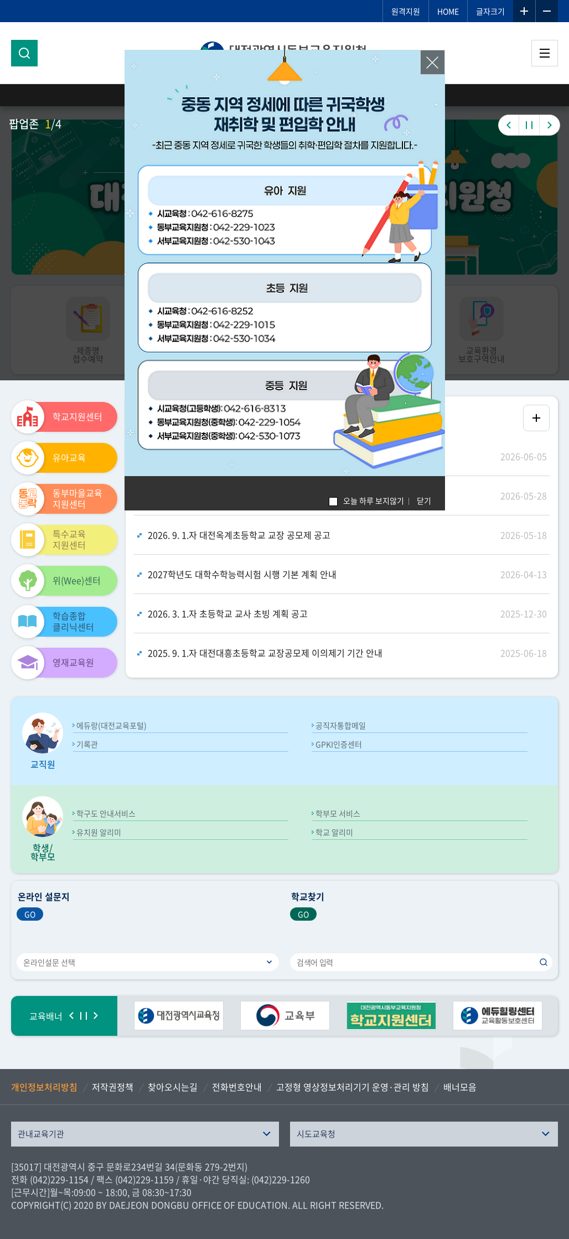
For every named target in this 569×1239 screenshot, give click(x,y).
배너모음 (460, 1086)
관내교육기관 (41, 1134)
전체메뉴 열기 (544, 53)
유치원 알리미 (98, 832)
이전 (71, 1016)
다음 (95, 1016)
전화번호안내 (237, 1086)
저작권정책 (112, 1086)
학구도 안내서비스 (106, 813)
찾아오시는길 (173, 1086)
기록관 (87, 744)
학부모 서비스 (337, 813)
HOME (448, 11)
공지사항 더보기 (536, 418)
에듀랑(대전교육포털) (111, 725)
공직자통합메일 (340, 725)
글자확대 (524, 11)
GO (29, 914)
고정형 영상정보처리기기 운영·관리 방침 (352, 1086)
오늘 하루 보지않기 (373, 500)
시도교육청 (316, 1134)
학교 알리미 (334, 832)
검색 (543, 962)
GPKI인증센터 (338, 744)
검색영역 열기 (24, 53)
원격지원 (405, 11)
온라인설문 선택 (49, 962)
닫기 (424, 500)
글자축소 (547, 11)
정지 (83, 1016)
